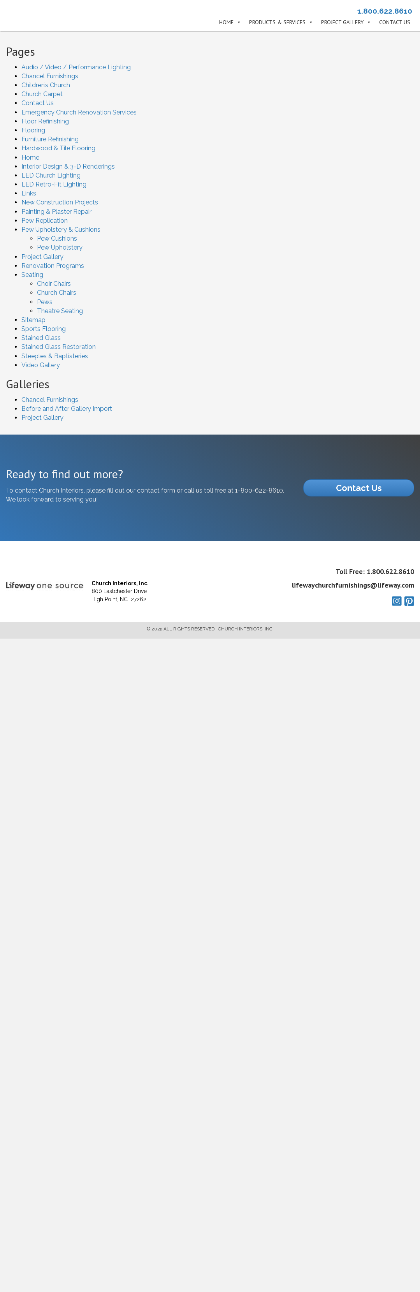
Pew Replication (44, 220)
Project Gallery (342, 22)
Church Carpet (42, 94)
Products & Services (277, 22)
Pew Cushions (57, 238)
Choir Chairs (54, 283)
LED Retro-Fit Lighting (53, 184)
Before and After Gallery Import (66, 408)
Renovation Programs (52, 265)
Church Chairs (56, 292)
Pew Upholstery (60, 247)
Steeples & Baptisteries (54, 356)
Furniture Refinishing (50, 139)
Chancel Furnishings (49, 76)
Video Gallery (40, 365)
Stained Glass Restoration (58, 346)
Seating (32, 274)
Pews (45, 302)
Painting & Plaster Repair (56, 211)
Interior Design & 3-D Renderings (68, 166)
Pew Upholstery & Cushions (60, 229)
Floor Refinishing (45, 121)
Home (226, 22)
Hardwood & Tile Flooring (58, 148)
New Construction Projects (59, 202)
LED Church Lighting (51, 175)
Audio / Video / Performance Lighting (76, 67)
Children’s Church (45, 85)
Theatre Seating (60, 311)
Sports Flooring (43, 329)
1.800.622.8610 (384, 11)
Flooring (33, 130)
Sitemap (33, 320)
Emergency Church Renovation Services (79, 112)
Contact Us (394, 22)
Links (28, 193)
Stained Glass (41, 337)
